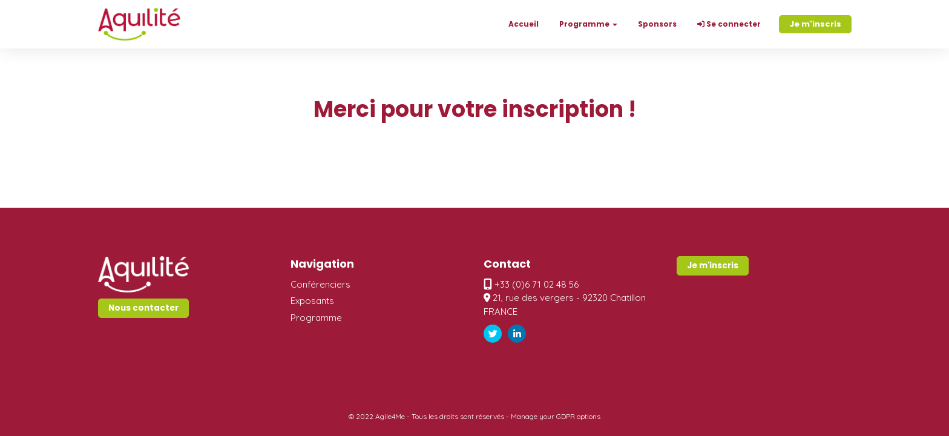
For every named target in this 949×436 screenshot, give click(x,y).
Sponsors (657, 24)
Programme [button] (588, 24)
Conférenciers (320, 284)
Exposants (312, 300)
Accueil (523, 24)
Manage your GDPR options (555, 416)
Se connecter (729, 24)
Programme (316, 317)
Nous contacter (143, 308)
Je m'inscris (815, 24)
